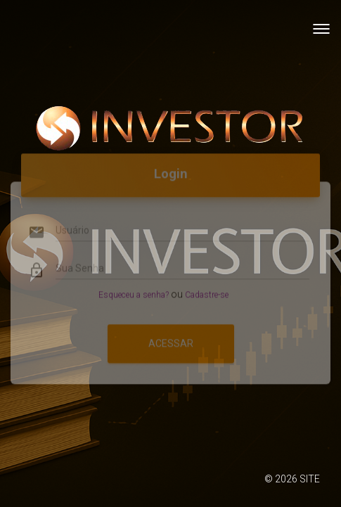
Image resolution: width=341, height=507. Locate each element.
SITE (310, 478)
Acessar (170, 334)
